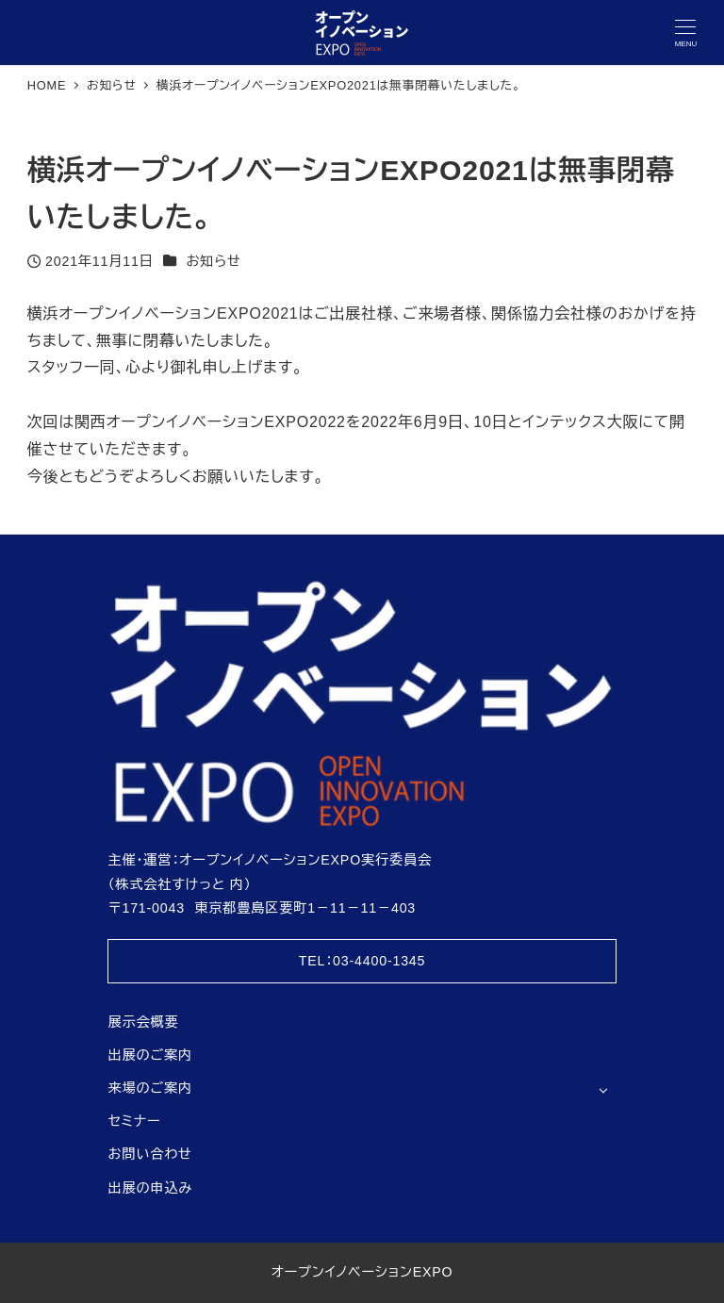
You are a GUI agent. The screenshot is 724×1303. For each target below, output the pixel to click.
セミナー (133, 1121)
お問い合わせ (149, 1154)
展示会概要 (142, 1022)
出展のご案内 (149, 1055)
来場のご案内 (149, 1088)
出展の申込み (149, 1188)
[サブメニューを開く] (603, 1089)
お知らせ (213, 261)
